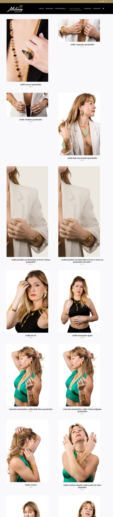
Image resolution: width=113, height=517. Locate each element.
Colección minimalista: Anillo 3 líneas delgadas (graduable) (82, 410)
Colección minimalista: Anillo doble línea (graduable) (31, 409)
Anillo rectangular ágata (82, 335)
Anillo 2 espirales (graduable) (82, 44)
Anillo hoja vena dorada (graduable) (82, 158)
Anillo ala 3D (30, 335)
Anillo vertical (30, 485)
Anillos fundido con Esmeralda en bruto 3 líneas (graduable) (30, 260)
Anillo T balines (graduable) (30, 119)
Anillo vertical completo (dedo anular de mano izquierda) (82, 486)
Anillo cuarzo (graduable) (30, 84)
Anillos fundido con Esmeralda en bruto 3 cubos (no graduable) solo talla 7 (82, 260)
